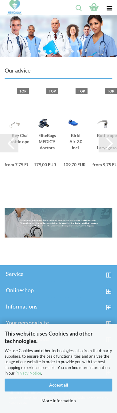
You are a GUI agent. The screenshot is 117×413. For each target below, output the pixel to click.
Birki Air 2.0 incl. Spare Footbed (76, 142)
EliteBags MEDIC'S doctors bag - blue (47, 142)
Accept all (58, 384)
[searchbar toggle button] (78, 7)
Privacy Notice (28, 373)
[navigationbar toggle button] (109, 7)
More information (58, 400)
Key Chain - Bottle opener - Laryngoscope (22, 142)
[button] (9, 143)
